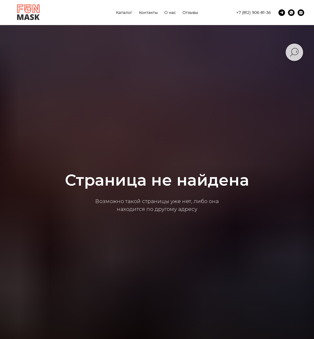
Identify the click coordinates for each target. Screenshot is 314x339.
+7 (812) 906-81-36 (253, 12)
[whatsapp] (291, 12)
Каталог (124, 12)
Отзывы (190, 12)
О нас (170, 12)
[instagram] (301, 12)
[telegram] (281, 12)
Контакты (148, 12)
